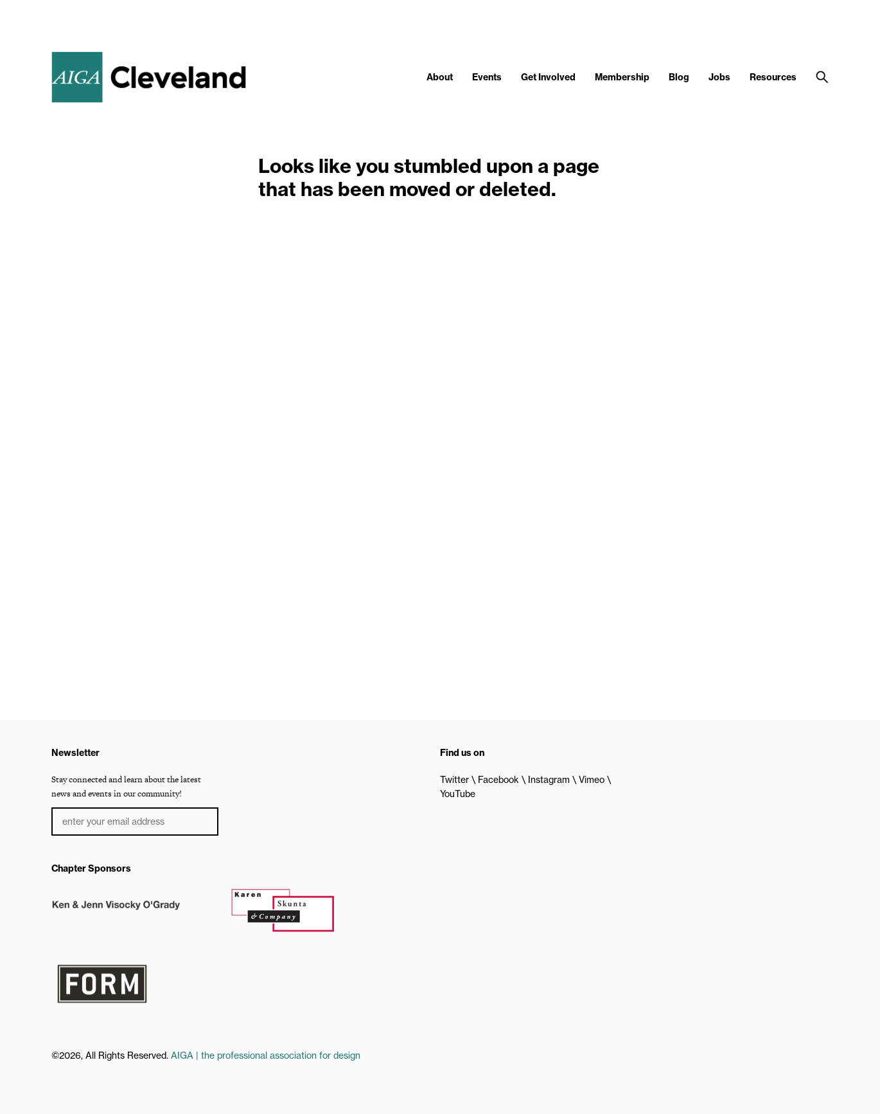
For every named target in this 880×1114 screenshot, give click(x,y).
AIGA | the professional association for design (265, 1055)
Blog (679, 77)
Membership (622, 77)
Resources (773, 77)
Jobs (719, 77)
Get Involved (548, 77)
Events (487, 77)
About (440, 77)
